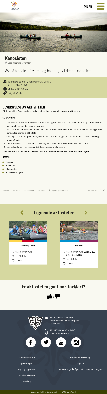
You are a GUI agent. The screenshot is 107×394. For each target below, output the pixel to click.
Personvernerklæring (80, 357)
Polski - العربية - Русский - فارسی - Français (80, 369)
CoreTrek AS (52, 392)
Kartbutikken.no (27, 375)
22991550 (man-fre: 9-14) (62, 330)
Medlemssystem (27, 357)
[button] (94, 6)
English (80, 363)
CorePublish (71, 392)
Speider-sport (26, 363)
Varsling (27, 381)
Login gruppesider (26, 369)
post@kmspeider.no (59, 333)
